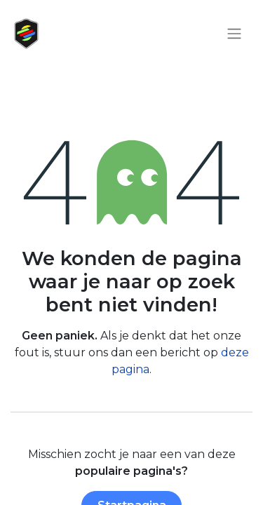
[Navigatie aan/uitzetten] (234, 34)
